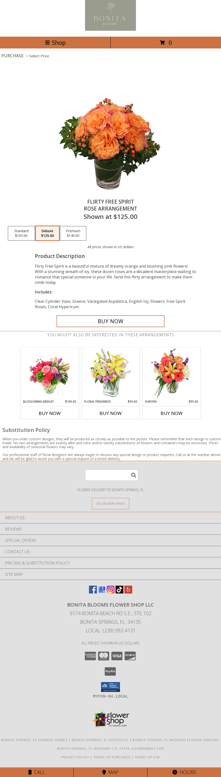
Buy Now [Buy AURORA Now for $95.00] (172, 413)
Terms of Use (147, 757)
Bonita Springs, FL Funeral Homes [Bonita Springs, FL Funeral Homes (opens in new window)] (34, 740)
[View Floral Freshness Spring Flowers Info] (110, 373)
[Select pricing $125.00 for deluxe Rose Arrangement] (47, 233)
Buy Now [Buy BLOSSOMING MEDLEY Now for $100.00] (50, 413)
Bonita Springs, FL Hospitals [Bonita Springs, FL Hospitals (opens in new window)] (100, 740)
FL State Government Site (139, 748)
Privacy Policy (75, 757)
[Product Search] (111, 475)
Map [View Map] (110, 772)
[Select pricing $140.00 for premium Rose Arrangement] (73, 233)
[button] (110, 687)
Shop (55, 42)
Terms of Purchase (112, 757)
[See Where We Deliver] (110, 503)
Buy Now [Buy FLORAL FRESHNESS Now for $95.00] (111, 413)
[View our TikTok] (119, 592)
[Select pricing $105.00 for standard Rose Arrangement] (21, 233)
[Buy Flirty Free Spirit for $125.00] (111, 321)
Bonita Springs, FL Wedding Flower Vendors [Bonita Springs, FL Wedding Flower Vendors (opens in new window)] (176, 740)
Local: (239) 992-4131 (110, 630)
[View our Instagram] (111, 592)
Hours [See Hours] (184, 772)
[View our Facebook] (93, 592)
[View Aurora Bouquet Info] (171, 373)
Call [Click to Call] (37, 772)
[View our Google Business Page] (102, 592)
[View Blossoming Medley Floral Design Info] (49, 373)
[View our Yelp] (128, 592)
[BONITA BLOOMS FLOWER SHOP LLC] (110, 29)
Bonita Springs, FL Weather (83, 748)
